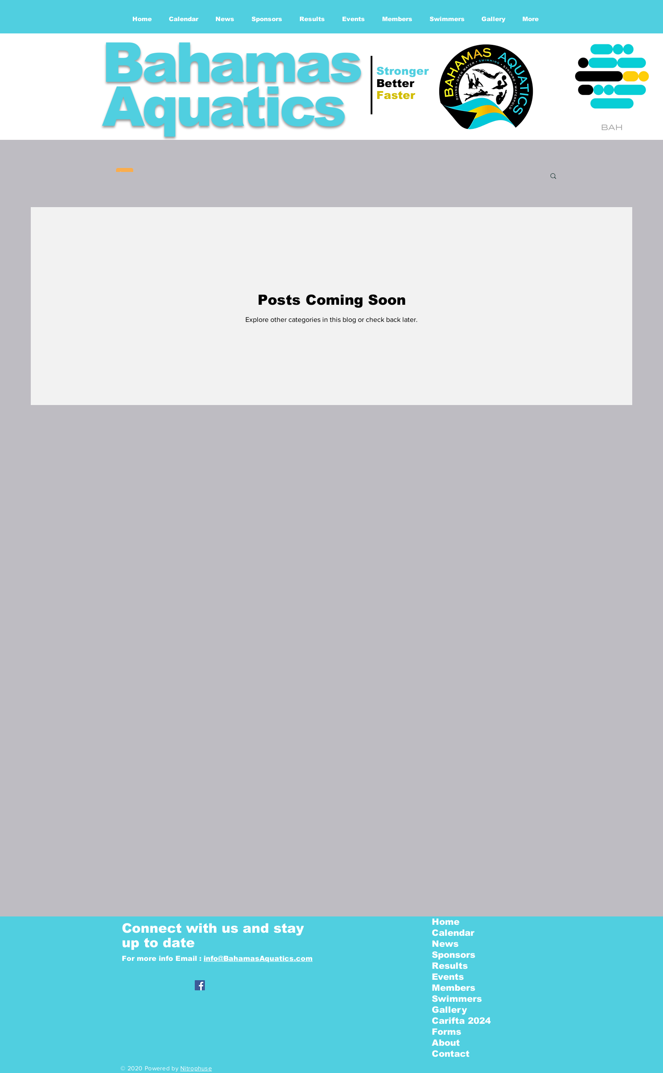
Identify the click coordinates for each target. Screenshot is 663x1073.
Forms (446, 1032)
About (446, 1042)
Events (448, 977)
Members (453, 988)
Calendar (453, 933)
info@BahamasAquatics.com (258, 958)
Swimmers (457, 999)
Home (445, 922)
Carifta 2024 (461, 1021)
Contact (451, 1053)
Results (450, 966)
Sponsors (453, 955)
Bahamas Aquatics (231, 84)
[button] (553, 176)
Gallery (449, 1010)
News (445, 944)
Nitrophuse (196, 1068)
